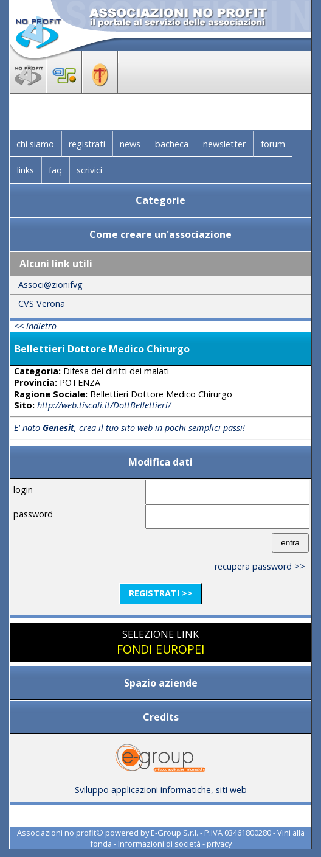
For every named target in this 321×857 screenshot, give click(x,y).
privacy (219, 843)
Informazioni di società (159, 843)
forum (273, 144)
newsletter (224, 144)
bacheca (171, 144)
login (23, 489)
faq (55, 170)
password (33, 514)
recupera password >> (260, 566)
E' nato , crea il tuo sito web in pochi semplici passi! (129, 427)
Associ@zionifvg (50, 284)
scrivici (89, 170)
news (130, 144)
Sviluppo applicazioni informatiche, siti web (161, 785)
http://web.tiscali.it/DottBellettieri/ (104, 405)
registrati (87, 144)
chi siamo (35, 144)
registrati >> (161, 593)
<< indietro (35, 326)
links (25, 170)
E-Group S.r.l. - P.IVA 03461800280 (211, 832)
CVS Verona (41, 303)
